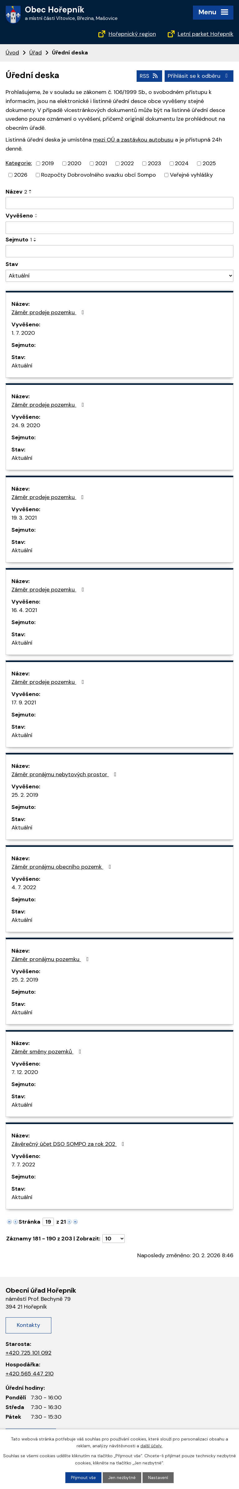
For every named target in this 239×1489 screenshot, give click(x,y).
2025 (209, 163)
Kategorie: (19, 162)
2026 (20, 174)
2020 (74, 163)
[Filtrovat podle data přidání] (119, 227)
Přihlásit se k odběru (199, 75)
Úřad (35, 52)
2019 (48, 163)
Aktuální (22, 365)
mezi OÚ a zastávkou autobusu (133, 139)
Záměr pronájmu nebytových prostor (65, 774)
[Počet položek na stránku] (113, 1238)
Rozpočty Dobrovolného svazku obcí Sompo (98, 174)
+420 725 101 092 (28, 1352)
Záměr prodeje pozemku (49, 312)
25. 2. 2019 (25, 795)
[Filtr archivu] (119, 275)
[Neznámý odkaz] (9, 1221)
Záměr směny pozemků (47, 1051)
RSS (148, 75)
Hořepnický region (132, 34)
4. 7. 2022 (24, 887)
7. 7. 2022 (23, 1164)
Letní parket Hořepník (205, 34)
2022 (127, 163)
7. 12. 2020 (25, 1072)
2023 (154, 163)
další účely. (151, 1445)
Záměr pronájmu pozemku (51, 959)
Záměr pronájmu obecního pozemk (62, 867)
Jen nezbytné (122, 1477)
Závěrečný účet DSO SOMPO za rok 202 (69, 1144)
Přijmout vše (83, 1477)
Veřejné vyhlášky (191, 174)
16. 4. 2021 (24, 610)
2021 (101, 163)
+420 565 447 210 (30, 1373)
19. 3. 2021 (24, 517)
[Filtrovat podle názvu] (119, 203)
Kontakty (28, 1325)
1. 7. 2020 (23, 333)
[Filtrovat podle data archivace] (119, 251)
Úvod (12, 52)
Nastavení (158, 1477)
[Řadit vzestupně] (30, 190)
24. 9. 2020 (26, 425)
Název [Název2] (16, 191)
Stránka (29, 1221)
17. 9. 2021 (24, 702)
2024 (182, 163)
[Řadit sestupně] (30, 192)
